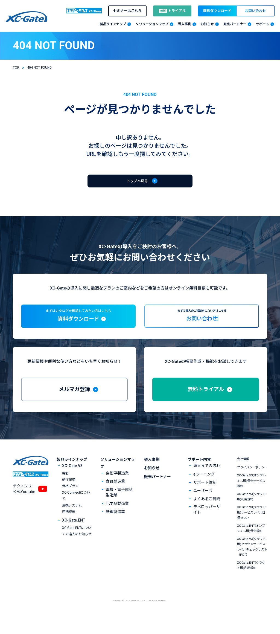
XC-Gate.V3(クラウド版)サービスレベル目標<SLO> (251, 529)
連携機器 (68, 528)
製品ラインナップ (72, 476)
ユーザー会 (202, 507)
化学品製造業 (117, 520)
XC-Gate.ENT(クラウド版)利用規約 (251, 582)
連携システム (72, 522)
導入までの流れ (206, 482)
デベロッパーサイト (206, 526)
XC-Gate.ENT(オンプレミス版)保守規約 (251, 545)
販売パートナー (157, 493)
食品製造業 (115, 498)
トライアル (172, 11)
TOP (16, 68)
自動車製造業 (117, 490)
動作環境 (68, 496)
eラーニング (204, 491)
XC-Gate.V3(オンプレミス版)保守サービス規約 (251, 498)
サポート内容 (199, 476)
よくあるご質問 (206, 515)
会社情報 (243, 475)
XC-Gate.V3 (72, 482)
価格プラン (70, 503)
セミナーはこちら (127, 11)
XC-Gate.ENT (73, 537)
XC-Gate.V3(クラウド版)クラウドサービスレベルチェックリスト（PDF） (252, 564)
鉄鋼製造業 (115, 528)
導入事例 (151, 476)
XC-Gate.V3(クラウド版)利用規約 (251, 513)
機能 (65, 490)
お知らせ (151, 485)
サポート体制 (204, 499)
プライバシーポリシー (252, 484)
